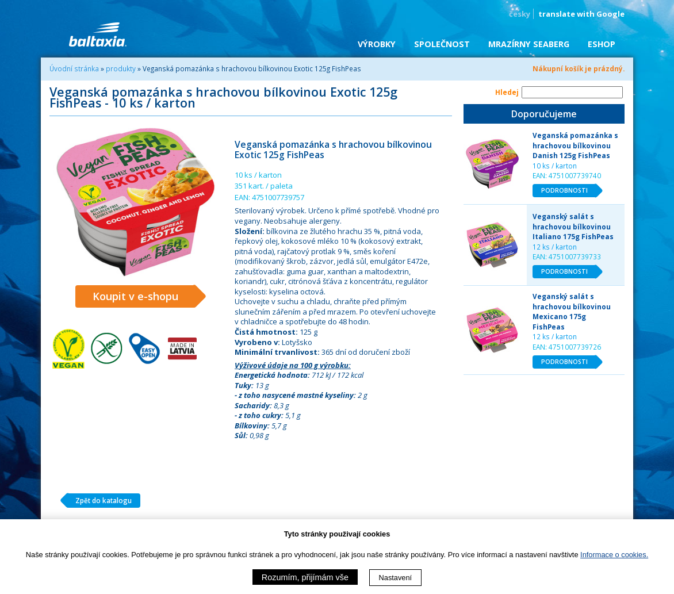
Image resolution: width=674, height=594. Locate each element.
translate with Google (581, 14)
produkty (121, 68)
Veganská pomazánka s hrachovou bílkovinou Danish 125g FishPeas (575, 145)
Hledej (507, 92)
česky (519, 14)
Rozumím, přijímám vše (305, 577)
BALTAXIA (98, 34)
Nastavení (395, 577)
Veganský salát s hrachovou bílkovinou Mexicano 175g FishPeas (572, 311)
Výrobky (377, 44)
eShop (601, 44)
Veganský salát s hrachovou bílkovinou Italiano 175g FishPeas (573, 226)
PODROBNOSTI (568, 191)
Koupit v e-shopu (144, 296)
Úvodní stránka (74, 68)
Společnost (442, 44)
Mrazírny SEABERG (528, 44)
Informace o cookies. (614, 554)
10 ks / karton (555, 165)
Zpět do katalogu (99, 500)
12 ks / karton (555, 246)
